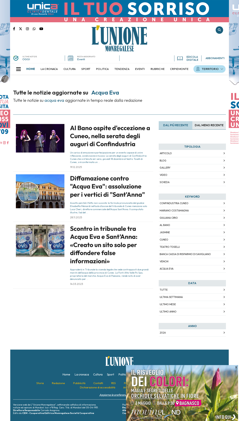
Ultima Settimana (171, 297)
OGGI (26, 59)
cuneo (164, 239)
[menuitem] (30, 69)
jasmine (165, 232)
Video (163, 175)
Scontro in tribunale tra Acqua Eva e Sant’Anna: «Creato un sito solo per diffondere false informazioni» (103, 245)
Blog (163, 160)
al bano (165, 225)
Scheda (165, 182)
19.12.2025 (76, 167)
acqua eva (166, 268)
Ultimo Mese (168, 304)
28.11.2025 (76, 217)
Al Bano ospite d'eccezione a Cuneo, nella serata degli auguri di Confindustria (110, 136)
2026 (163, 332)
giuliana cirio (169, 217)
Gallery (165, 167)
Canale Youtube (41, 28)
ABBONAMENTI (215, 58)
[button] (18, 69)
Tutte (164, 289)
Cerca (219, 30)
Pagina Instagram (29, 28)
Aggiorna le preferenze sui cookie (119, 395)
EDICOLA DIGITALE (187, 58)
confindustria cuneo (174, 203)
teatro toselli (170, 247)
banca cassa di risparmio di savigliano (185, 254)
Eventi (81, 59)
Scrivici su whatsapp (36, 28)
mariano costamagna (174, 210)
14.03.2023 (76, 284)
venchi (164, 261)
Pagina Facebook (16, 28)
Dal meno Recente (209, 125)
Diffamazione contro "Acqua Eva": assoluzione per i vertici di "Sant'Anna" (107, 186)
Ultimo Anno (168, 311)
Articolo (166, 153)
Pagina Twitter (22, 28)
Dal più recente (175, 125)
